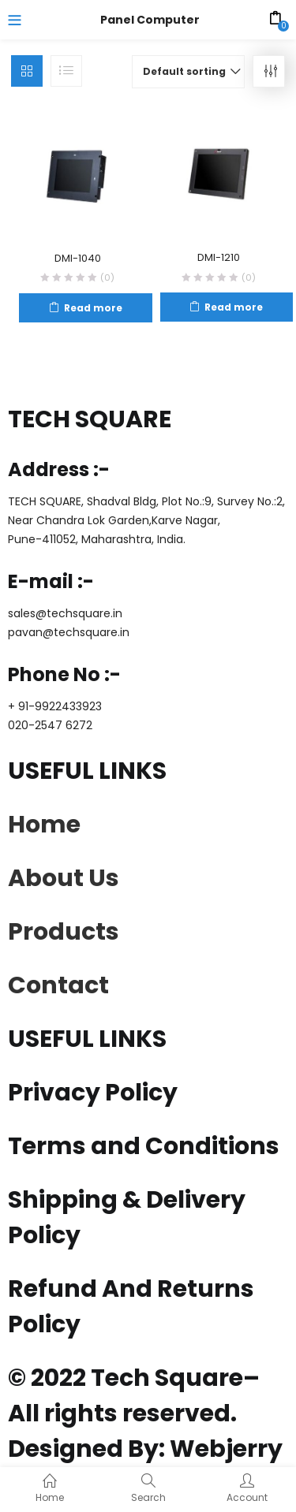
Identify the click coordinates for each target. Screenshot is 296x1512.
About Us (63, 878)
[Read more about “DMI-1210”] (227, 307)
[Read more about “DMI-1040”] (85, 307)
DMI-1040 (77, 258)
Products (63, 931)
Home (44, 824)
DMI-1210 (218, 257)
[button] (188, 72)
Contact (58, 985)
